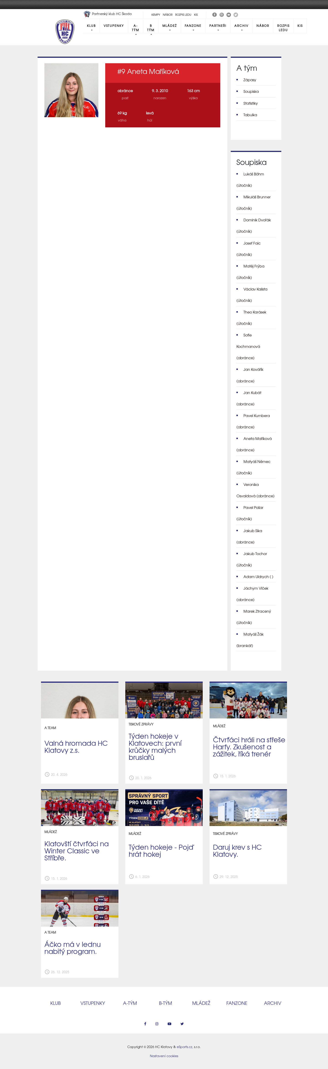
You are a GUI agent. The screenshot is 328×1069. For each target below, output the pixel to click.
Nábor (167, 15)
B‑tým (165, 1003)
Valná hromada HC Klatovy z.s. (76, 746)
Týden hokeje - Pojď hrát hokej (161, 850)
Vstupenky (114, 25)
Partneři (217, 25)
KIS (196, 15)
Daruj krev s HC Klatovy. (237, 850)
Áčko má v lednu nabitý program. (72, 947)
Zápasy (249, 79)
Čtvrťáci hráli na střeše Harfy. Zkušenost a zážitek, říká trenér (249, 746)
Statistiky (250, 103)
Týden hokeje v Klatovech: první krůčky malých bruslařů (155, 746)
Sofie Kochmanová (248, 346)
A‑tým (130, 1003)
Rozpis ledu (183, 15)
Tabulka (250, 114)
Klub (91, 25)
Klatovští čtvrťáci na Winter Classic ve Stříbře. (76, 850)
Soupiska (251, 91)
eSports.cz (184, 1046)
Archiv (241, 25)
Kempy (155, 15)
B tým (150, 27)
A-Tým (135, 27)
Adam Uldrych (258, 576)
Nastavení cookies (164, 1056)
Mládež (169, 25)
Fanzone (193, 25)
